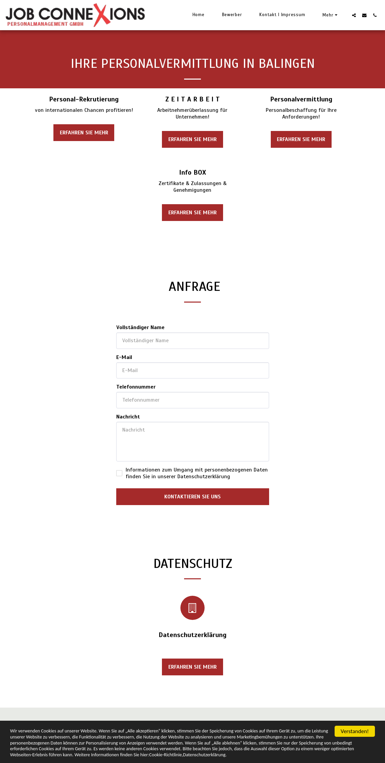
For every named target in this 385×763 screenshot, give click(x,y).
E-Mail (124, 357)
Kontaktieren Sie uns (192, 496)
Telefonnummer (136, 387)
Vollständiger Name (140, 327)
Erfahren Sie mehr (84, 132)
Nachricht (128, 416)
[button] (354, 15)
